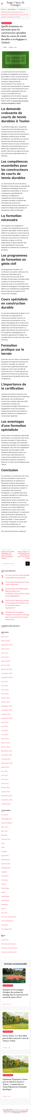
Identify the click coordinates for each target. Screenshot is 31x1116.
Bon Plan (4, 831)
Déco (3, 843)
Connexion (5, 940)
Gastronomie (5, 864)
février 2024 (5, 661)
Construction (6, 23)
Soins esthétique (7, 921)
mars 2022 (5, 739)
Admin (5, 47)
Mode (3, 892)
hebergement (6, 868)
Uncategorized (6, 929)
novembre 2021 (6, 755)
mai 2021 (4, 775)
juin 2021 (4, 771)
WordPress (23, 1112)
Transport (4, 925)
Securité (4, 913)
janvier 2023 (5, 702)
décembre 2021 (6, 751)
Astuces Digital (6, 823)
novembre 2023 (6, 673)
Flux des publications (8, 944)
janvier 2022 (5, 747)
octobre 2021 (6, 759)
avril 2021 (4, 779)
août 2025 (5, 637)
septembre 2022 (7, 718)
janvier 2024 (5, 665)
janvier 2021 (5, 792)
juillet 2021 (5, 767)
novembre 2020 (6, 800)
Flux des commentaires (9, 948)
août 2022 (5, 722)
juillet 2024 (5, 649)
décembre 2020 (6, 796)
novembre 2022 (6, 710)
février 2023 (5, 698)
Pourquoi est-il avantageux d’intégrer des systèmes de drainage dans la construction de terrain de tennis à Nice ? (15, 993)
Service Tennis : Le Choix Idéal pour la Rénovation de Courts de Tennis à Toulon (15, 1038)
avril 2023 (4, 690)
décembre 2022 (6, 706)
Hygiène (4, 872)
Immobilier (5, 876)
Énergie (4, 851)
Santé (3, 909)
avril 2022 (4, 735)
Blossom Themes (8, 1112)
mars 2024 (5, 657)
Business (4, 835)
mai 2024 (4, 653)
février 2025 (5, 641)
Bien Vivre (5, 827)
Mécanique (5, 888)
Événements (5, 860)
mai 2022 (4, 730)
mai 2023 (4, 686)
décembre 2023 (6, 669)
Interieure (4, 880)
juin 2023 (4, 681)
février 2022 (5, 743)
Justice (3, 884)
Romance (4, 904)
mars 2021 (5, 783)
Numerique (5, 896)
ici (25, 531)
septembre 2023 (7, 677)
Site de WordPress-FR (9, 952)
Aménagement (6, 819)
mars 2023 (5, 694)
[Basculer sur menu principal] (2, 3)
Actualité (4, 815)
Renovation (5, 900)
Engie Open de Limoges (15, 4)
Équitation (5, 855)
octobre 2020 (6, 804)
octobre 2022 (6, 714)
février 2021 (5, 787)
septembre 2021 (7, 763)
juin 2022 (4, 726)
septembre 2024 (7, 645)
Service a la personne (8, 917)
